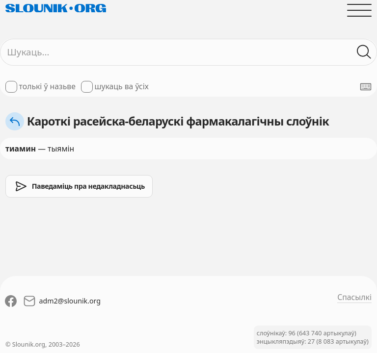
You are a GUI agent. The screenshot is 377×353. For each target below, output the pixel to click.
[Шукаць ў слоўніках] (364, 52)
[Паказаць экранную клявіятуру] (366, 87)
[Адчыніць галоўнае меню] (359, 10)
